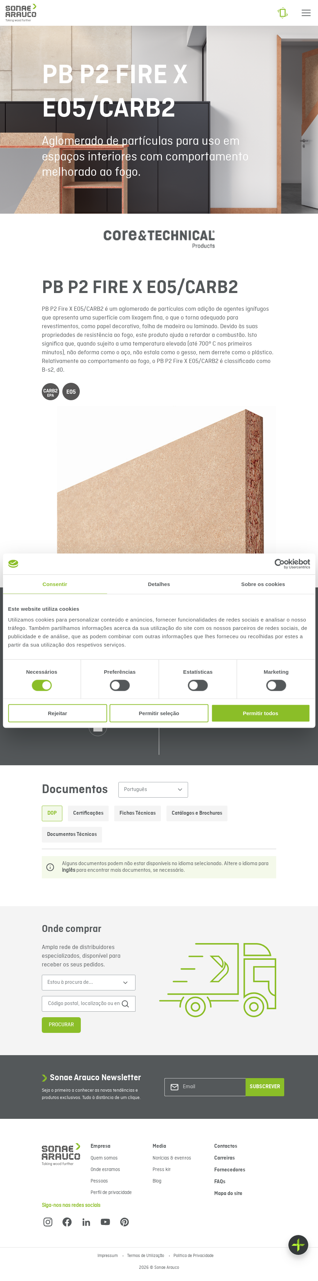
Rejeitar (57, 713)
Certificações (88, 813)
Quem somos (104, 1158)
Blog (157, 1181)
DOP (52, 813)
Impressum (108, 1256)
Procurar (61, 1025)
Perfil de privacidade (111, 1192)
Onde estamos (105, 1170)
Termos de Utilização (146, 1256)
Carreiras (224, 1158)
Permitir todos (260, 713)
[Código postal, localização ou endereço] (83, 1003)
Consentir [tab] (54, 584)
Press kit (162, 1170)
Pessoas (99, 1181)
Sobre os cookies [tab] (263, 584)
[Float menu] (298, 1245)
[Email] (211, 1087)
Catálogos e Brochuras (197, 813)
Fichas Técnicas (137, 813)
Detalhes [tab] (159, 584)
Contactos (225, 1146)
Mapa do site (228, 1193)
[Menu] (306, 13)
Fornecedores (229, 1170)
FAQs (219, 1182)
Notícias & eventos (172, 1158)
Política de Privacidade (193, 1256)
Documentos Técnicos (72, 834)
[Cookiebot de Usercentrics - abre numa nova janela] (279, 564)
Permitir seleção (159, 713)
